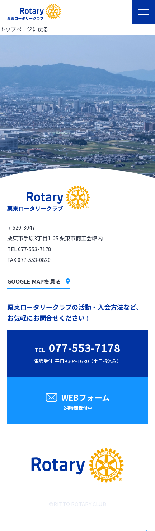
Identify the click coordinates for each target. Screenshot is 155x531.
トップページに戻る (24, 29)
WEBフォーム (77, 402)
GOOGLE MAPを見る (38, 281)
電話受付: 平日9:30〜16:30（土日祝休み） (77, 352)
